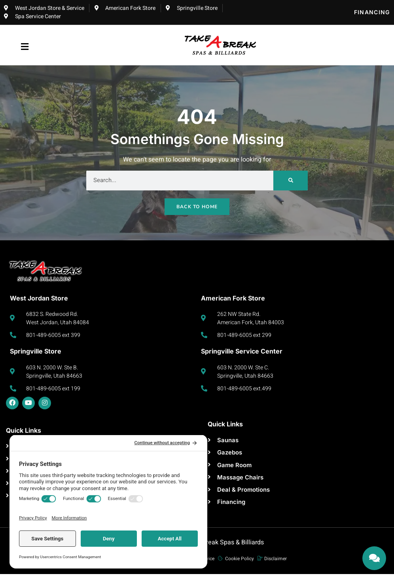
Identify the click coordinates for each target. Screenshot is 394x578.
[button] (25, 46)
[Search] (290, 180)
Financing (372, 12)
